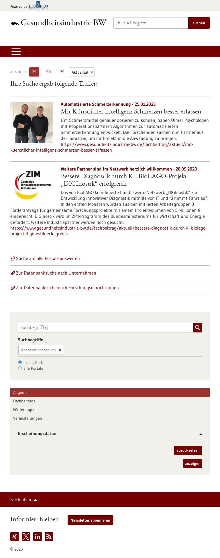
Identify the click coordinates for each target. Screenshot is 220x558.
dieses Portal (34, 362)
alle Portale (33, 368)
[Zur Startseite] (58, 22)
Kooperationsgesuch (38, 350)
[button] (198, 434)
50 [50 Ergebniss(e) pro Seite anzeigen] (50, 73)
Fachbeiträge (24, 401)
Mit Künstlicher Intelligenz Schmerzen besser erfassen (131, 112)
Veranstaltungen (27, 418)
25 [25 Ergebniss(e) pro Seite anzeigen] (35, 73)
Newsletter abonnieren (90, 520)
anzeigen (193, 463)
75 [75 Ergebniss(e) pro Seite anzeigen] (63, 73)
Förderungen (24, 409)
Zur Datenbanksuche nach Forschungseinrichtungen (67, 287)
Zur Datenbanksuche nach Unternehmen (56, 273)
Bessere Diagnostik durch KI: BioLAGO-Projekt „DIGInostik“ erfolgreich (124, 180)
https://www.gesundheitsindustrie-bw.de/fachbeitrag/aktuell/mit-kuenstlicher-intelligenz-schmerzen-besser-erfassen (101, 147)
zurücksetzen (188, 450)
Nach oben (20, 499)
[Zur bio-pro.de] (30, 6)
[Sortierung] (82, 72)
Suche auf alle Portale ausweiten (48, 258)
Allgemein (22, 392)
